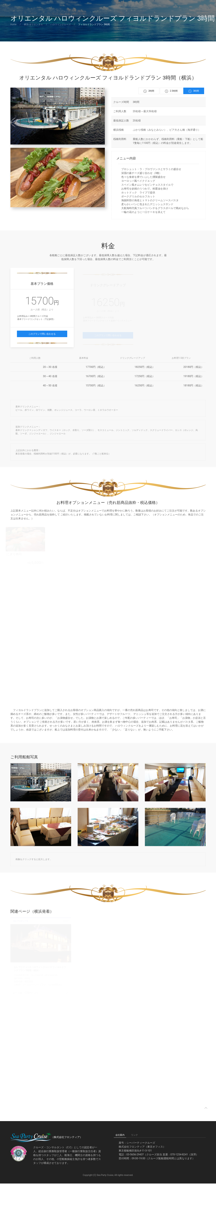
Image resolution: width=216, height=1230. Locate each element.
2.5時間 (171, 91)
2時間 (148, 91)
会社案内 (120, 1135)
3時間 (193, 91)
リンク (134, 1135)
